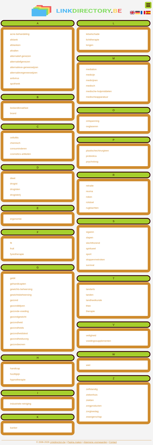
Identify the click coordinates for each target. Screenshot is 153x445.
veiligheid (91, 335)
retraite (90, 185)
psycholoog (92, 161)
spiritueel (91, 248)
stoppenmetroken (95, 259)
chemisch (15, 143)
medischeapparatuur (97, 96)
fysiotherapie (17, 254)
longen (89, 45)
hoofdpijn (15, 374)
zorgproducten (94, 405)
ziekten (90, 400)
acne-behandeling (19, 34)
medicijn (90, 74)
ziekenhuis (91, 394)
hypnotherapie (17, 379)
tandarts (90, 289)
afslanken (15, 45)
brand (13, 113)
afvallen (14, 50)
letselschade (93, 34)
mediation (91, 69)
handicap (15, 368)
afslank (14, 39)
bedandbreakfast (19, 107)
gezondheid (16, 322)
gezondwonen (17, 344)
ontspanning (92, 121)
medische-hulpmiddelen (99, 91)
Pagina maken (74, 442)
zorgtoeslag (92, 411)
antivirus (14, 78)
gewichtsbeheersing (21, 294)
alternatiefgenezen (20, 61)
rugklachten (92, 207)
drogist (13, 183)
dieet (12, 178)
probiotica (91, 156)
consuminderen (18, 148)
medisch (90, 85)
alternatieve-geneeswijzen (24, 67)
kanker (13, 427)
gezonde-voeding (19, 311)
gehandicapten (18, 283)
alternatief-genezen (20, 56)
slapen (89, 237)
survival (90, 265)
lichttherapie (92, 39)
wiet (88, 365)
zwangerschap (94, 416)
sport (88, 254)
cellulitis (14, 137)
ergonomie (16, 218)
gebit (12, 278)
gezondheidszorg (19, 338)
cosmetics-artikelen (20, 154)
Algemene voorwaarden (95, 442)
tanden (90, 294)
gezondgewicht (18, 316)
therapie (90, 311)
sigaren (90, 232)
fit (11, 243)
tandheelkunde (94, 300)
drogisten (15, 189)
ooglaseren (92, 126)
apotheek (15, 83)
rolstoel (90, 202)
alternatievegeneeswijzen (23, 72)
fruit (12, 248)
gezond (14, 300)
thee (88, 305)
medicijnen (92, 80)
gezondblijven (17, 305)
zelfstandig (92, 389)
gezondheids (17, 327)
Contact (113, 442)
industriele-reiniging (20, 403)
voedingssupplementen (98, 340)
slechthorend (93, 243)
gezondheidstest (19, 333)
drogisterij (15, 194)
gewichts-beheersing (21, 289)
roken (89, 196)
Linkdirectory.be (58, 442)
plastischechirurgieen (97, 150)
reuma (89, 191)
